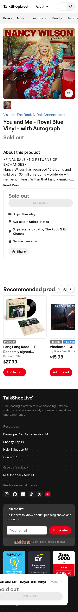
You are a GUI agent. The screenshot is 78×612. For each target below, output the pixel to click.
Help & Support (15, 449)
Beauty (57, 18)
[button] (11, 185)
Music (21, 18)
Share (19, 251)
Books (7, 18)
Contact (10, 457)
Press (30, 593)
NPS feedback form (18, 475)
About (42, 6)
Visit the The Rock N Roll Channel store (34, 115)
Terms (19, 593)
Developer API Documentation (25, 434)
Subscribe (60, 530)
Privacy (8, 593)
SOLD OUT (40, 203)
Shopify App (13, 442)
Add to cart (15, 372)
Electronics (38, 18)
